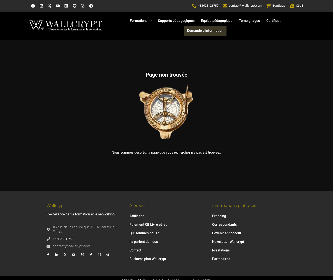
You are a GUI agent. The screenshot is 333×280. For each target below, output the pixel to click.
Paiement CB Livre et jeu (148, 216)
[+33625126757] (194, 6)
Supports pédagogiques (156, 22)
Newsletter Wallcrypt (228, 233)
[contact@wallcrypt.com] (225, 6)
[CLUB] (292, 6)
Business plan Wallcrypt (147, 250)
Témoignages (229, 22)
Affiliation (136, 208)
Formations (121, 22)
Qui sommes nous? (144, 225)
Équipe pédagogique (197, 22)
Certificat (253, 22)
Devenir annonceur (226, 225)
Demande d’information (283, 22)
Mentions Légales (189, 272)
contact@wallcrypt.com (245, 6)
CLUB (299, 6)
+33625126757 (208, 6)
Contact (135, 242)
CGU (208, 272)
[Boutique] (269, 6)
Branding (219, 208)
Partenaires (221, 250)
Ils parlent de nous (143, 233)
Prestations (221, 242)
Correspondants (224, 216)
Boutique (279, 6)
